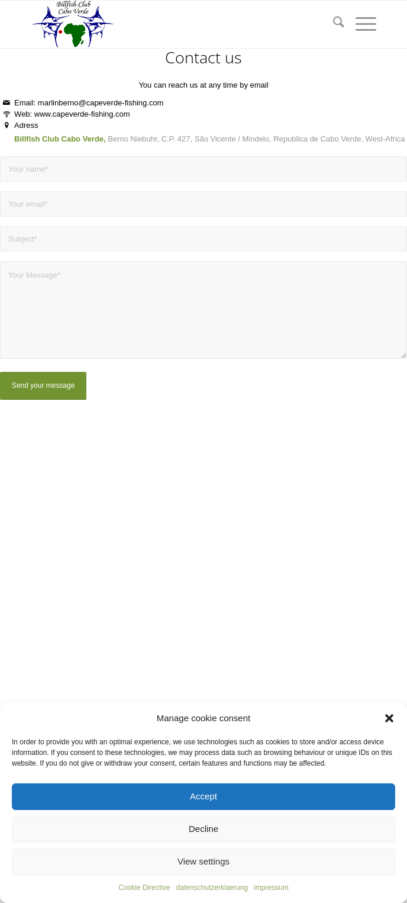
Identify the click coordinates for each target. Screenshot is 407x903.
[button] (389, 718)
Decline (203, 829)
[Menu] (360, 24)
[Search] (332, 24)
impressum (271, 887)
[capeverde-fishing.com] (169, 24)
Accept (203, 796)
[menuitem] (332, 24)
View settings (203, 861)
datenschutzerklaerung (212, 887)
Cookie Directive (144, 887)
